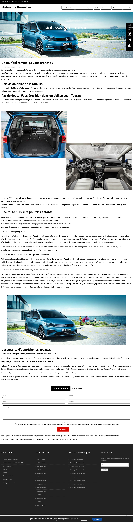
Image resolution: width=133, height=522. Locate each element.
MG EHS (5, 472)
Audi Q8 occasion (41, 498)
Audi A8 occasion (41, 480)
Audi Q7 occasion (41, 495)
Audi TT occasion (41, 502)
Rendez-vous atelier (129, 27)
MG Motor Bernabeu (8, 466)
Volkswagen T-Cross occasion (77, 473)
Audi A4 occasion (41, 466)
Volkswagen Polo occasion (77, 463)
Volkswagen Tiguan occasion (77, 480)
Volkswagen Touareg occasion (78, 484)
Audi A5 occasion (41, 470)
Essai (129, 34)
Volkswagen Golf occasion (77, 466)
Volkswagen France (8, 476)
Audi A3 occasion (41, 463)
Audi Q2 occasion (41, 484)
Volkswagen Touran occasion (77, 470)
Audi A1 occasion (41, 459)
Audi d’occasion (41, 505)
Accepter (97, 519)
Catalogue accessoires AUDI (10, 459)
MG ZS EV (5, 469)
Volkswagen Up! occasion (76, 459)
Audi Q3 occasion (41, 488)
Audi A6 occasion (41, 473)
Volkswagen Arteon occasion (77, 488)
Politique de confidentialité (10, 483)
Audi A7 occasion (41, 477)
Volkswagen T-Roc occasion (77, 477)
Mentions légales (7, 479)
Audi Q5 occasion (41, 491)
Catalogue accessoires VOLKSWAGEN (13, 463)
